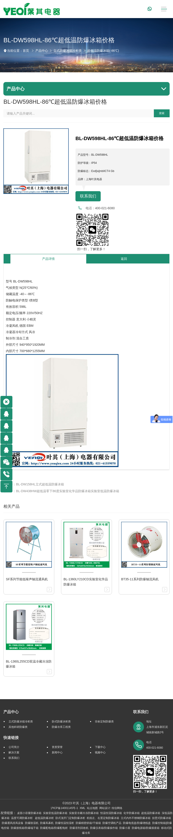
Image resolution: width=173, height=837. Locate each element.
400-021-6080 (105, 208)
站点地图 (92, 808)
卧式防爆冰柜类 (61, 721)
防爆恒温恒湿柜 (64, 823)
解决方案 (14, 752)
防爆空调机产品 (111, 823)
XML (82, 808)
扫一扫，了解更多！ (90, 249)
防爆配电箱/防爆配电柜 (54, 828)
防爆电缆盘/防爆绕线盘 (137, 823)
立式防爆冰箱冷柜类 (67, 50)
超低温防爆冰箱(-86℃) (103, 50)
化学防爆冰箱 (131, 813)
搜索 (161, 113)
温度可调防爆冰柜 (22, 818)
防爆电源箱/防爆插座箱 (145, 828)
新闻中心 (57, 752)
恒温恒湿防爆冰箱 (111, 813)
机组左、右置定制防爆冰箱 (103, 818)
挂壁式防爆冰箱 (161, 818)
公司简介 (14, 747)
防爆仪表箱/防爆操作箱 (104, 828)
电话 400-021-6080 (154, 745)
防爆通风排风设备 (12, 823)
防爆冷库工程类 (61, 727)
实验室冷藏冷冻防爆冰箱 (84, 813)
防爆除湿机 (32, 823)
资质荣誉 (57, 747)
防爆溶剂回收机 (79, 828)
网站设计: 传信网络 (111, 808)
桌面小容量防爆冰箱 (29, 813)
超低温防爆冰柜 (44, 818)
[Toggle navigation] (163, 9)
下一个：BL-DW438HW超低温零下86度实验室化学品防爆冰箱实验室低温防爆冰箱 (61, 491)
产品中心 (41, 50)
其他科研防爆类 (18, 727)
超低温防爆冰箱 (150, 813)
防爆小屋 (124, 828)
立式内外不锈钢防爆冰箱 (135, 818)
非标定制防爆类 (104, 721)
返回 (124, 259)
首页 (26, 50)
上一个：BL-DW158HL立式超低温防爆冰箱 (33, 484)
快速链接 (11, 738)
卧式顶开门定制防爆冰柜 (70, 818)
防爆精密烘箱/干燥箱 (88, 823)
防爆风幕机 (47, 823)
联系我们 (88, 196)
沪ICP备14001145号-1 (64, 808)
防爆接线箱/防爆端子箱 (25, 828)
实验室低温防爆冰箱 (55, 813)
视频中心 (100, 752)
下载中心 (100, 747)
